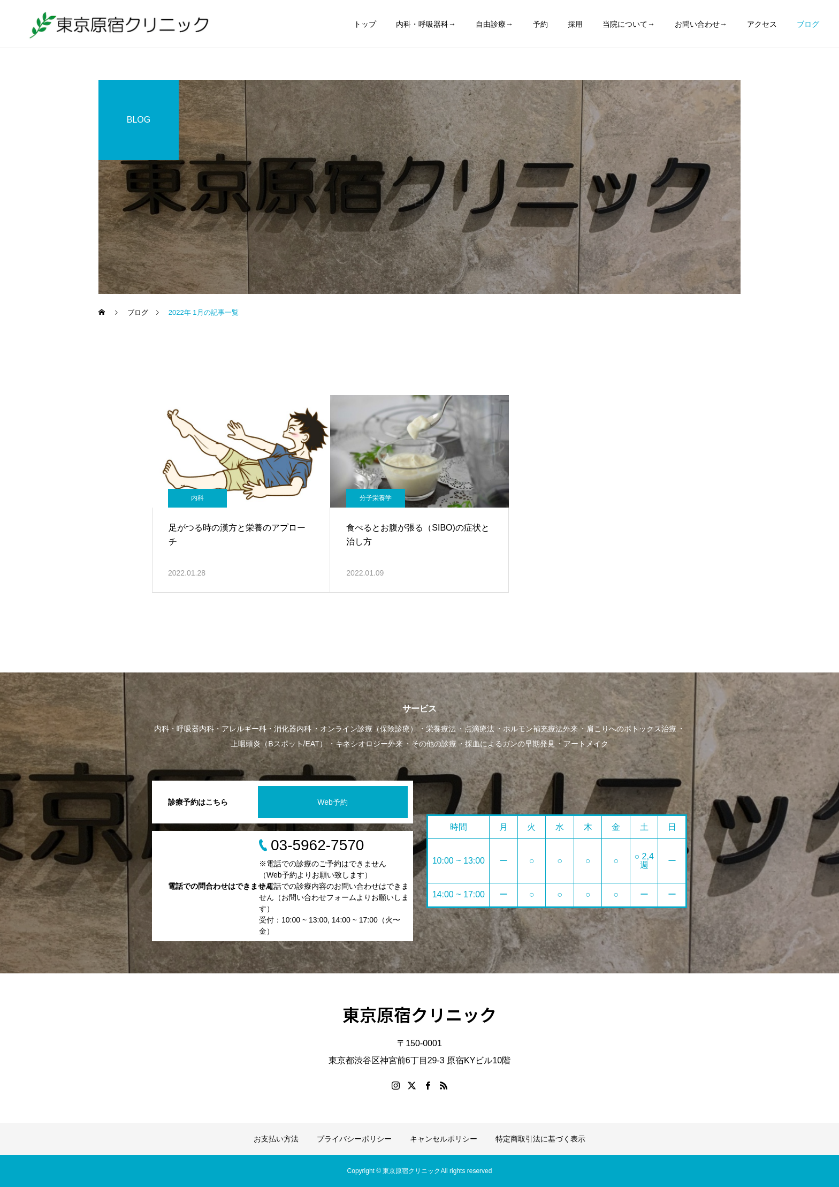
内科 (197, 498)
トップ (365, 24)
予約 (540, 24)
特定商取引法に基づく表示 (540, 1139)
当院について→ (628, 24)
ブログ (808, 24)
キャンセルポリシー (443, 1139)
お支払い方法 (276, 1139)
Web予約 (332, 802)
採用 (575, 24)
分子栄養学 (376, 498)
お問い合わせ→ (701, 24)
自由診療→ (494, 24)
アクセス (762, 24)
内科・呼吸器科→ (426, 24)
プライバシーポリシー (354, 1139)
